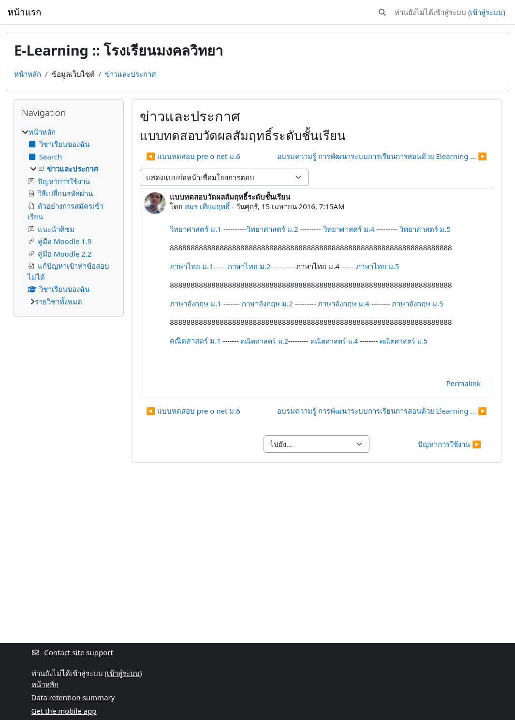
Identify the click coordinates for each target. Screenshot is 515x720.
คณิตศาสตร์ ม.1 (195, 341)
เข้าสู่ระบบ (486, 12)
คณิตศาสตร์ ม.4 (334, 341)
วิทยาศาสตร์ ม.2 (272, 229)
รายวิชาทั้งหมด (58, 301)
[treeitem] (69, 217)
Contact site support (72, 652)
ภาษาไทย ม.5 (377, 266)
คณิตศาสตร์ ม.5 (403, 341)
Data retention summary (73, 697)
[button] (382, 12)
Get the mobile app (64, 711)
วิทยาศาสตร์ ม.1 (195, 229)
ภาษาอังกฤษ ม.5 (417, 303)
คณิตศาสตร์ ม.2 (264, 341)
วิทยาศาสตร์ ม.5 (425, 229)
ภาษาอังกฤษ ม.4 (343, 303)
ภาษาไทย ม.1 (191, 266)
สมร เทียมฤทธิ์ (207, 206)
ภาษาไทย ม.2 (249, 266)
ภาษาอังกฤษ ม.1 (195, 303)
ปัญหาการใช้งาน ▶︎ (449, 444)
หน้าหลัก (27, 74)
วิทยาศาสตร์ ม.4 (349, 229)
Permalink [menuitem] (463, 383)
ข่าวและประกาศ (130, 74)
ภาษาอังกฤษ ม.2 (267, 303)
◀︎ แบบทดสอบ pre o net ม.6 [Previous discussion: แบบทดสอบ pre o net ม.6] (193, 156)
